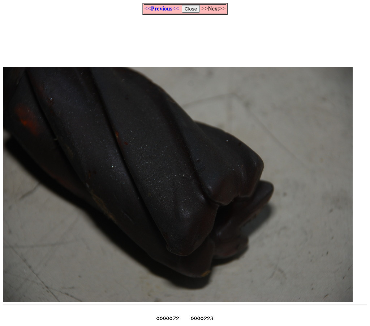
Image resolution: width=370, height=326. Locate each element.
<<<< (162, 8)
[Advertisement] (185, 37)
